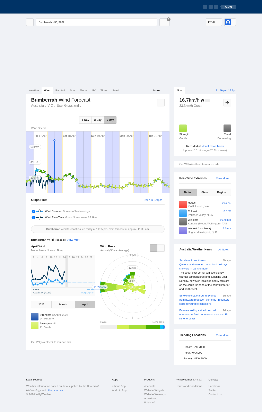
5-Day (110, 119)
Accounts (149, 386)
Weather (34, 90)
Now (179, 90)
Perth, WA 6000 (193, 352)
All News (223, 249)
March (63, 304)
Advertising (150, 398)
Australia (37, 105)
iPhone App (119, 386)
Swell (115, 90)
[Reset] (146, 22)
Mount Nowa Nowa (212, 146)
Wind (47, 90)
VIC (50, 105)
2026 (41, 304)
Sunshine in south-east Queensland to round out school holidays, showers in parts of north (205, 274)
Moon (83, 90)
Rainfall (60, 90)
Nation (188, 192)
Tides (104, 90)
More (156, 90)
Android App (119, 390)
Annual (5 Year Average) (114, 250)
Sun (72, 90)
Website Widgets (154, 390)
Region (221, 192)
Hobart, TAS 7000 (194, 347)
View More (222, 178)
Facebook (214, 386)
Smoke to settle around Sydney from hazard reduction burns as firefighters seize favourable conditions (205, 299)
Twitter (212, 390)
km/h (211, 22)
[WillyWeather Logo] (45, 6)
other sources (55, 390)
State (204, 192)
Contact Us (215, 394)
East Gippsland (68, 105)
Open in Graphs (152, 199)
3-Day (97, 119)
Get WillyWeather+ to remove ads (199, 164)
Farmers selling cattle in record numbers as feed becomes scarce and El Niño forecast (205, 314)
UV (94, 90)
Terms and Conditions (189, 386)
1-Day (85, 119)
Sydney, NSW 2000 (195, 358)
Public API (150, 402)
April (85, 304)
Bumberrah (83, 105)
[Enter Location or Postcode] (96, 22)
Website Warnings (155, 394)
